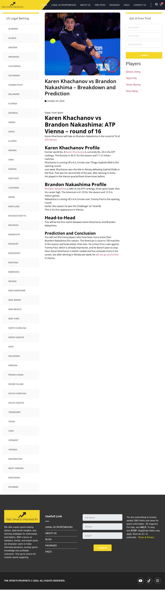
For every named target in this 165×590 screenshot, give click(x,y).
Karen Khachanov (75, 152)
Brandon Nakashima (55, 188)
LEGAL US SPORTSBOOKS (63, 4)
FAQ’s (126, 4)
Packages (114, 4)
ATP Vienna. (51, 139)
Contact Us (140, 4)
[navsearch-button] (158, 5)
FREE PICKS (100, 4)
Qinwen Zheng (133, 72)
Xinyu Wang (132, 91)
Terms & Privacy (146, 537)
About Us (85, 4)
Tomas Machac (133, 84)
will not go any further (107, 254)
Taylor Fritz (131, 78)
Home (44, 4)
